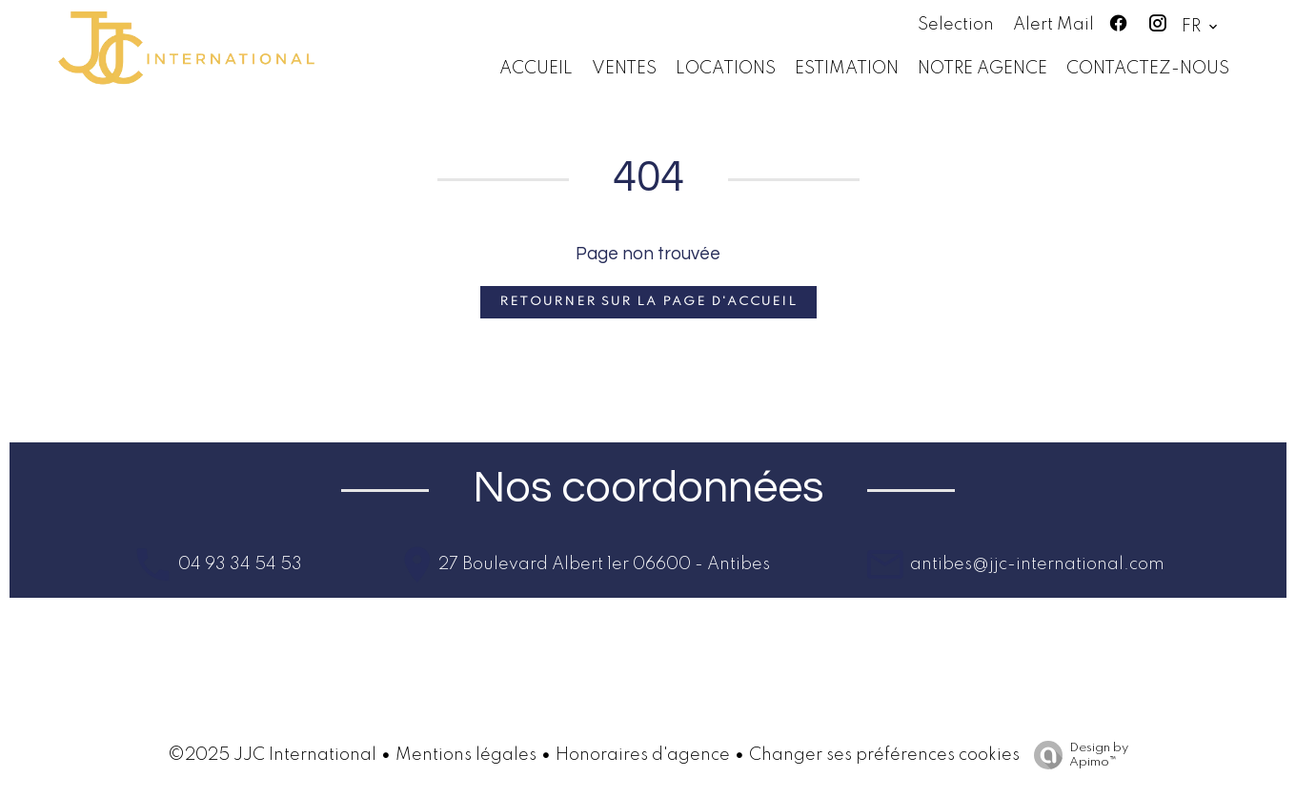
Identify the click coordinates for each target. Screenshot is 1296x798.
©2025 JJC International (272, 755)
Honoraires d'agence (643, 755)
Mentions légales (466, 755)
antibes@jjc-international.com (1035, 564)
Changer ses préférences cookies (884, 755)
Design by (1076, 755)
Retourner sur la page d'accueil (648, 302)
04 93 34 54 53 (238, 564)
